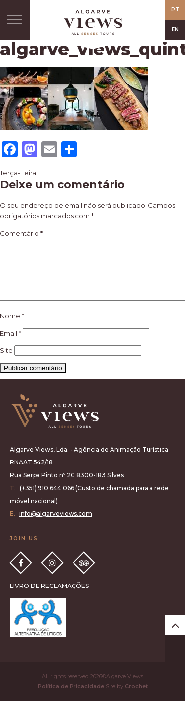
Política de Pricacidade (71, 698)
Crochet (136, 698)
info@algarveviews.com (55, 525)
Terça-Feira (18, 173)
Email (10, 345)
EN (175, 29)
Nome (12, 328)
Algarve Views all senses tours (54, 423)
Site (6, 362)
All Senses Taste (92, 22)
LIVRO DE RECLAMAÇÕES (49, 597)
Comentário (21, 233)
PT (175, 9)
